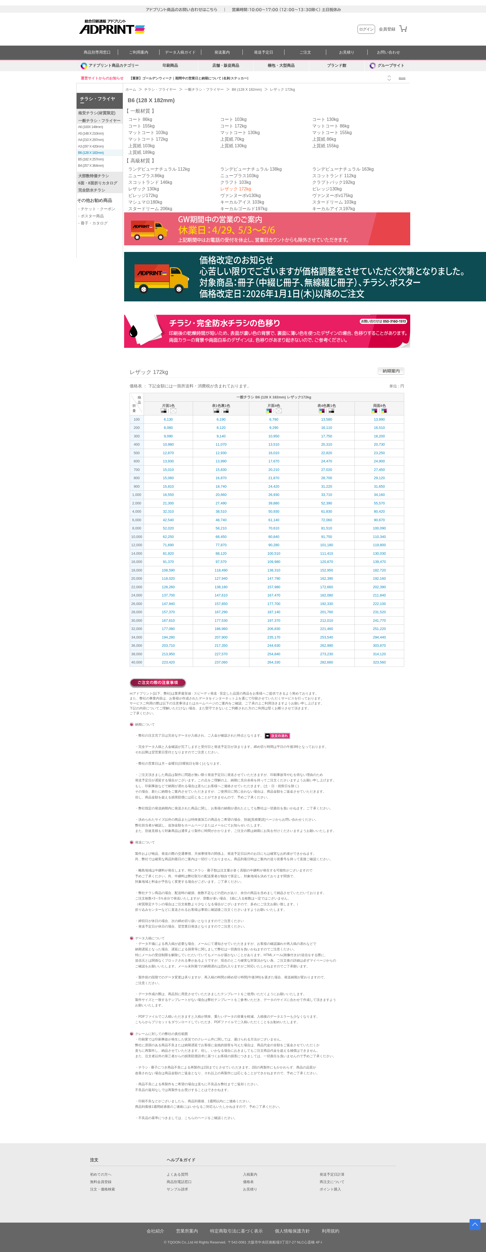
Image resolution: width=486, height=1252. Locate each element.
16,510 (379, 428)
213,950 (168, 654)
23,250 (379, 453)
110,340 (379, 537)
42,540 (168, 520)
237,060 (221, 662)
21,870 (273, 478)
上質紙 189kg (141, 152)
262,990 (326, 645)
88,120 (221, 553)
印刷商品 (170, 65)
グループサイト (387, 65)
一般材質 (140, 111)
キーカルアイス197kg (333, 208)
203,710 (168, 645)
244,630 (273, 645)
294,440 (379, 637)
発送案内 (222, 52)
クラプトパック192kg (333, 182)
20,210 (273, 470)
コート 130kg (325, 119)
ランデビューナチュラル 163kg (343, 169)
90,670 (379, 520)
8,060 (168, 428)
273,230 (326, 654)
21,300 (168, 503)
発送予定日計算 (332, 1174)
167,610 (168, 620)
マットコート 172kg (148, 139)
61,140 (273, 520)
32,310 (168, 511)
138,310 (273, 570)
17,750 (326, 436)
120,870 (326, 562)
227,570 (221, 654)
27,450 (379, 470)
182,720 (379, 570)
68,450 (221, 537)
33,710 (326, 495)
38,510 (221, 511)
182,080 (326, 595)
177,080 (168, 629)
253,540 (326, 637)
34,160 (379, 495)
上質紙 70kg (232, 139)
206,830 (273, 629)
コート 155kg (141, 126)
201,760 (326, 612)
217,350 (221, 645)
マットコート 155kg (332, 132)
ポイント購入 (330, 1189)
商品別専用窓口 (97, 52)
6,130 (168, 419)
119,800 (379, 545)
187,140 (273, 612)
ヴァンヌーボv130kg (240, 195)
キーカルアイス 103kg (242, 202)
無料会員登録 (100, 1182)
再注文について (332, 1182)
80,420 (379, 511)
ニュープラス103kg (239, 175)
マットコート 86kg (330, 126)
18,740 (221, 486)
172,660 (326, 587)
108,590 (168, 570)
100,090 (379, 528)
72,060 (326, 520)
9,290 (273, 428)
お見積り (346, 52)
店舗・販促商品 (225, 65)
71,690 (168, 545)
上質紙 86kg (324, 139)
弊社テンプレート (221, 1000)
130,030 (379, 553)
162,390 (326, 578)
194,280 (168, 637)
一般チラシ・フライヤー (99, 120)
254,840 (273, 654)
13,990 (379, 419)
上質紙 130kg (233, 145)
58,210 (221, 528)
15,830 (221, 470)
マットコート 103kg (148, 132)
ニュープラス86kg (146, 175)
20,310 (326, 444)
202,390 (379, 587)
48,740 (221, 520)
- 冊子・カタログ (93, 223)
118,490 (221, 570)
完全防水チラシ (91, 190)
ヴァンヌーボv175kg (332, 195)
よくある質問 (177, 1174)
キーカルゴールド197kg (243, 208)
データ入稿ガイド (180, 52)
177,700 (273, 604)
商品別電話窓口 (179, 1182)
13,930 (168, 461)
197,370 (273, 620)
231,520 (379, 612)
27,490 (221, 503)
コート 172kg (233, 126)
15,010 (168, 470)
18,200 (379, 436)
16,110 (326, 428)
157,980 (273, 587)
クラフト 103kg (235, 182)
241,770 (379, 620)
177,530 (221, 620)
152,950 (326, 570)
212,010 (326, 620)
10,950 (273, 436)
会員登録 (387, 29)
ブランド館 (336, 65)
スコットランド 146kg (150, 182)
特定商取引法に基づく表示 (236, 1231)
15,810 (168, 486)
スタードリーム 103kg (334, 202)
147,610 (221, 595)
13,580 (326, 419)
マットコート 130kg (240, 132)
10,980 (168, 444)
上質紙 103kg (141, 145)
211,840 (379, 595)
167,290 (221, 612)
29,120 (379, 478)
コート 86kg (140, 119)
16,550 (168, 495)
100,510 (273, 553)
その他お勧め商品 (94, 200)
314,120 (379, 654)
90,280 (273, 545)
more (402, 78)
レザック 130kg (143, 189)
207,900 (221, 637)
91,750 (326, 537)
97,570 (221, 562)
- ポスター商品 (91, 216)
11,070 (221, 444)
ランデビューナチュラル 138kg (251, 169)
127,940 (221, 578)
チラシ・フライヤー (97, 101)
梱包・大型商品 (281, 65)
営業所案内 (187, 1231)
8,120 (221, 428)
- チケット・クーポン (96, 209)
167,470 (273, 595)
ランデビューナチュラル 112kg (159, 169)
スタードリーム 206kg (150, 208)
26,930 (273, 495)
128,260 (168, 587)
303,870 (379, 645)
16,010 (273, 453)
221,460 (326, 629)
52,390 (326, 503)
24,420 (273, 486)
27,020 (326, 470)
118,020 (168, 578)
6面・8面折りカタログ (97, 183)
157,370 (168, 612)
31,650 (379, 486)
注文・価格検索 (102, 1189)
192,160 (379, 578)
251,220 (379, 629)
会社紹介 (155, 1231)
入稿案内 (250, 1174)
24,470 (326, 461)
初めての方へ (100, 1174)
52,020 (168, 528)
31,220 (326, 486)
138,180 (221, 587)
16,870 (221, 478)
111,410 (326, 553)
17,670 (273, 461)
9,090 (168, 436)
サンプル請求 (177, 1189)
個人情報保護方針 (292, 1231)
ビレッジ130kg (327, 189)
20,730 (379, 444)
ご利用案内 (138, 52)
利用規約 (330, 1231)
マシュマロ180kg (145, 202)
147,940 (168, 604)
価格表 (248, 1182)
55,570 (379, 503)
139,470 (379, 562)
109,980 (273, 562)
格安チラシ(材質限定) (96, 113)
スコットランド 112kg (334, 175)
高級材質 (140, 160)
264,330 (273, 662)
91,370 (168, 562)
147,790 (273, 578)
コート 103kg (233, 119)
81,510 (326, 528)
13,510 (273, 444)
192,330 (326, 604)
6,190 (221, 419)
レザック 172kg (235, 189)
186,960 (221, 629)
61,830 (326, 511)
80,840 (273, 537)
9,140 (221, 436)
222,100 (379, 604)
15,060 (168, 478)
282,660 (326, 662)
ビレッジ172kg (143, 195)
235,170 (273, 637)
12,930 (221, 453)
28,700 (326, 478)
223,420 (168, 662)
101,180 (326, 545)
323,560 (379, 662)
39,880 (273, 503)
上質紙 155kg (325, 145)
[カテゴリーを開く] (110, 65)
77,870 (221, 545)
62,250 (168, 537)
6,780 (273, 419)
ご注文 (305, 52)
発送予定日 (263, 52)
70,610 (273, 528)
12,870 (168, 453)
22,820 (326, 453)
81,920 (168, 553)
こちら (140, 1022)
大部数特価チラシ (93, 176)
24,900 (379, 461)
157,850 (221, 604)
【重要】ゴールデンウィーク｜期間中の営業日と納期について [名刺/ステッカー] (188, 78)
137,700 (168, 595)
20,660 (221, 495)
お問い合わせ (388, 52)
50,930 (273, 511)
